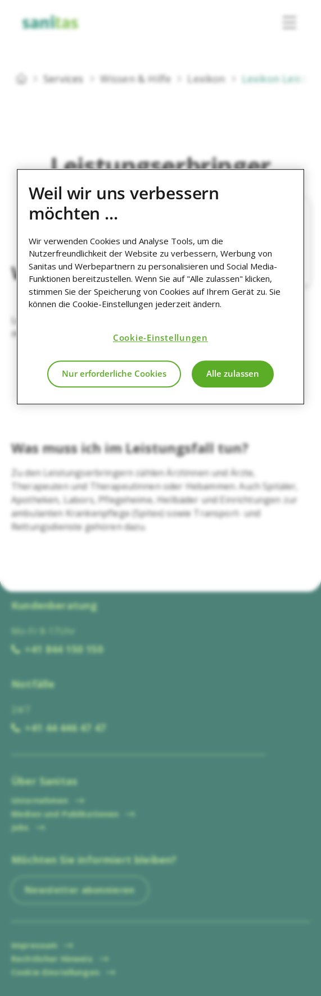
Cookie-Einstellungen (160, 338)
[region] (160, 286)
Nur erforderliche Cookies (114, 374)
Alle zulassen (232, 374)
